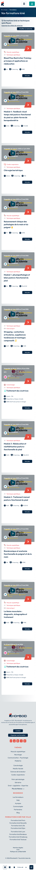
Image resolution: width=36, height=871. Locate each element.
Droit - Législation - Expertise (18, 786)
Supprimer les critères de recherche (12, 25)
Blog (18, 813)
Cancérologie (18, 765)
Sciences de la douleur (18, 772)
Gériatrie (18, 782)
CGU (18, 850)
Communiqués (18, 806)
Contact (18, 731)
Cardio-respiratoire (18, 775)
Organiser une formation (18, 735)
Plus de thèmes (18, 789)
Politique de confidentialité (18, 851)
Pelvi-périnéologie (18, 779)
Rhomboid (4, 10)
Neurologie (18, 755)
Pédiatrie (18, 761)
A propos (18, 803)
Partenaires (18, 809)
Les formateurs (18, 797)
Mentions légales (18, 847)
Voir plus (27, 75)
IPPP (9, 376)
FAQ (18, 800)
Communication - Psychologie (18, 758)
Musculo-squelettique (18, 751)
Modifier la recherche (25, 29)
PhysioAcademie (13, 43)
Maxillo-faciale (18, 768)
